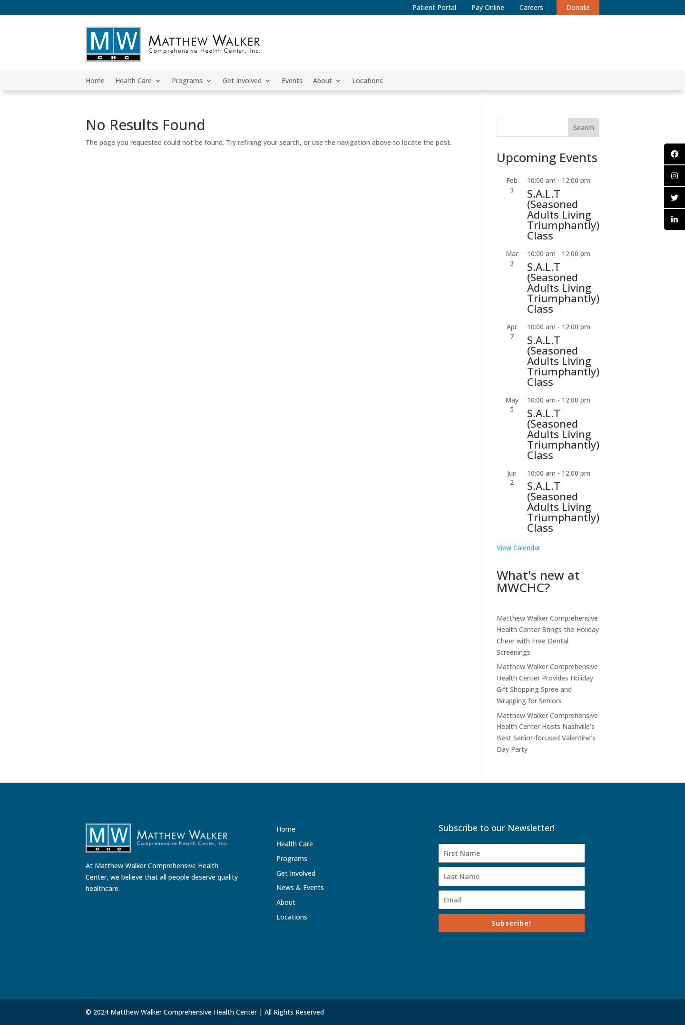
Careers (531, 7)
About (322, 81)
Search (583, 127)
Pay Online (487, 7)
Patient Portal (434, 7)
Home (95, 81)
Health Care (133, 81)
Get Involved (242, 81)
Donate (578, 7)
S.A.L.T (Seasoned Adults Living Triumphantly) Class (563, 214)
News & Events (300, 887)
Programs (187, 81)
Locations (367, 81)
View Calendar (518, 547)
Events (292, 81)
